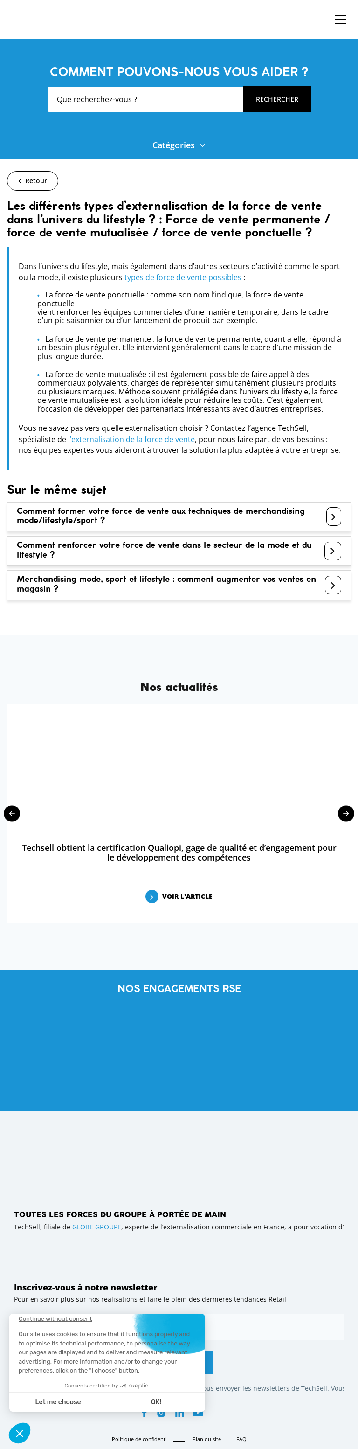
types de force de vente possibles (182, 277)
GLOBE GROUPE (96, 1226)
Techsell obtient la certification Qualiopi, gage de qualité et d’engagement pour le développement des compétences (179, 852)
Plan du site (207, 1438)
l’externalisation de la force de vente (131, 439)
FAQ (241, 1438)
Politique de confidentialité (144, 1438)
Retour (36, 180)
